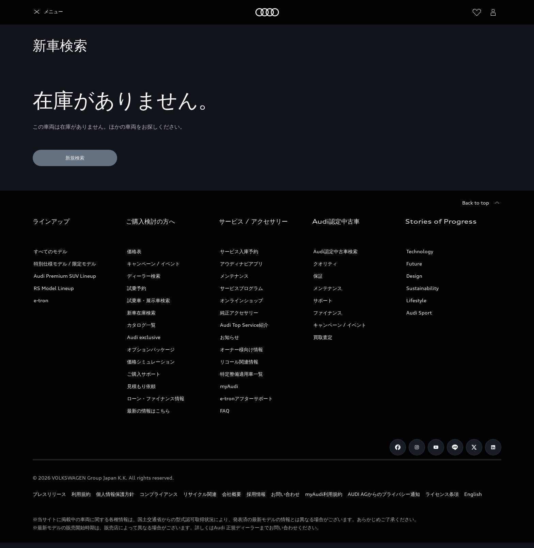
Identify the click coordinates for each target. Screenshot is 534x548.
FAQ (225, 411)
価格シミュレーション (151, 362)
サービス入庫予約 (239, 251)
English (473, 494)
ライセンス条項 (442, 494)
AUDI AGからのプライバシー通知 (384, 494)
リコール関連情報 (239, 362)
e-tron (41, 300)
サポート (322, 300)
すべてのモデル (50, 251)
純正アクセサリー (239, 313)
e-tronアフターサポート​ (246, 398)
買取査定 (322, 337)
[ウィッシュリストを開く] (477, 12)
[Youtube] (436, 447)
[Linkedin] (493, 447)
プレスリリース (49, 494)
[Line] (455, 447)
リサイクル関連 (200, 494)
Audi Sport (419, 313)
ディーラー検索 (143, 276)
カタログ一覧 (141, 325)
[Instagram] (417, 447)
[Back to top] (481, 203)
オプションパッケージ (151, 349)
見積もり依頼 (141, 386)
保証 (318, 276)
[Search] (460, 12)
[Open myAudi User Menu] (493, 12)
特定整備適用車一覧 (241, 374)
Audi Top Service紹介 (244, 325)
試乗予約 (136, 288)
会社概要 (231, 494)
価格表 (134, 251)
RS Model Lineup (54, 288)
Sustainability (422, 288)
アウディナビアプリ (241, 264)
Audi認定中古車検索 (335, 251)
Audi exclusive (143, 337)
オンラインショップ (241, 300)
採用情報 (256, 494)
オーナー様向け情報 (241, 349)
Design (414, 276)
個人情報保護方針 (115, 494)
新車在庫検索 (141, 313)
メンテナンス (234, 276)
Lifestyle (416, 300)
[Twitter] (474, 447)
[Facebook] (398, 447)
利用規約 (81, 494)
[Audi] (44, 12)
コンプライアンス (159, 494)
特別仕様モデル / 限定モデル (65, 264)
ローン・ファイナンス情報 (155, 398)
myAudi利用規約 (323, 494)
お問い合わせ (285, 494)
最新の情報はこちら (148, 411)
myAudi (229, 386)
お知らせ (229, 337)
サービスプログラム (241, 288)
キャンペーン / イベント (153, 264)
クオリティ (325, 264)
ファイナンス (327, 313)
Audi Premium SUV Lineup (65, 276)
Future (414, 264)
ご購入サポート (143, 374)
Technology (419, 251)
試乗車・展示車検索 (148, 300)
